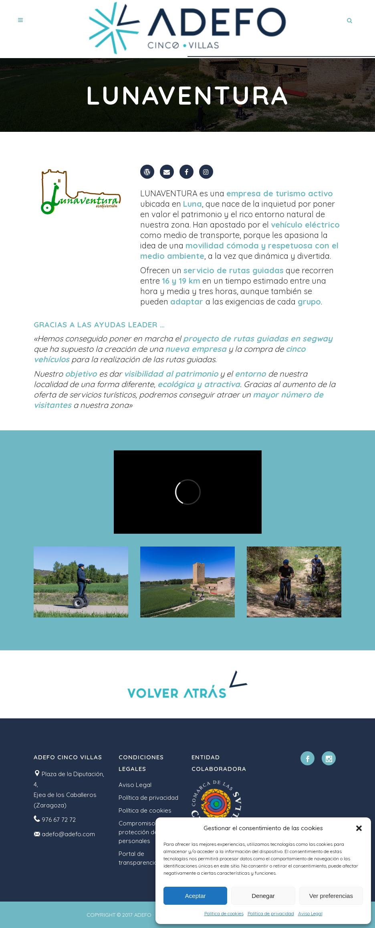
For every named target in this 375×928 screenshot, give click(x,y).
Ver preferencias (331, 895)
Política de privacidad (271, 913)
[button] (359, 828)
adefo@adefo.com (68, 834)
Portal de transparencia (138, 858)
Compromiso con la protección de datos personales (147, 832)
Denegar (263, 895)
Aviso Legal (310, 913)
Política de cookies (224, 913)
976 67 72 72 (59, 819)
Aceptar (195, 895)
